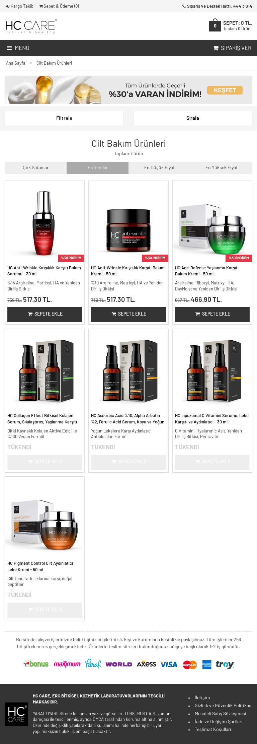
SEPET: (237, 26)
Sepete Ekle (45, 314)
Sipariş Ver (231, 48)
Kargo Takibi (19, 6)
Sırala (192, 118)
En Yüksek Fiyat (221, 167)
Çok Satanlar (36, 167)
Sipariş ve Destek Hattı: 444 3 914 (216, 6)
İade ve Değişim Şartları (218, 722)
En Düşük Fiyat (159, 167)
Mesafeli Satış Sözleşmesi (220, 714)
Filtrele (64, 118)
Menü (17, 48)
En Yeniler (98, 167)
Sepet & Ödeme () (58, 6)
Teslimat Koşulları (213, 729)
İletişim (202, 697)
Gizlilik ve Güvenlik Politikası (223, 705)
